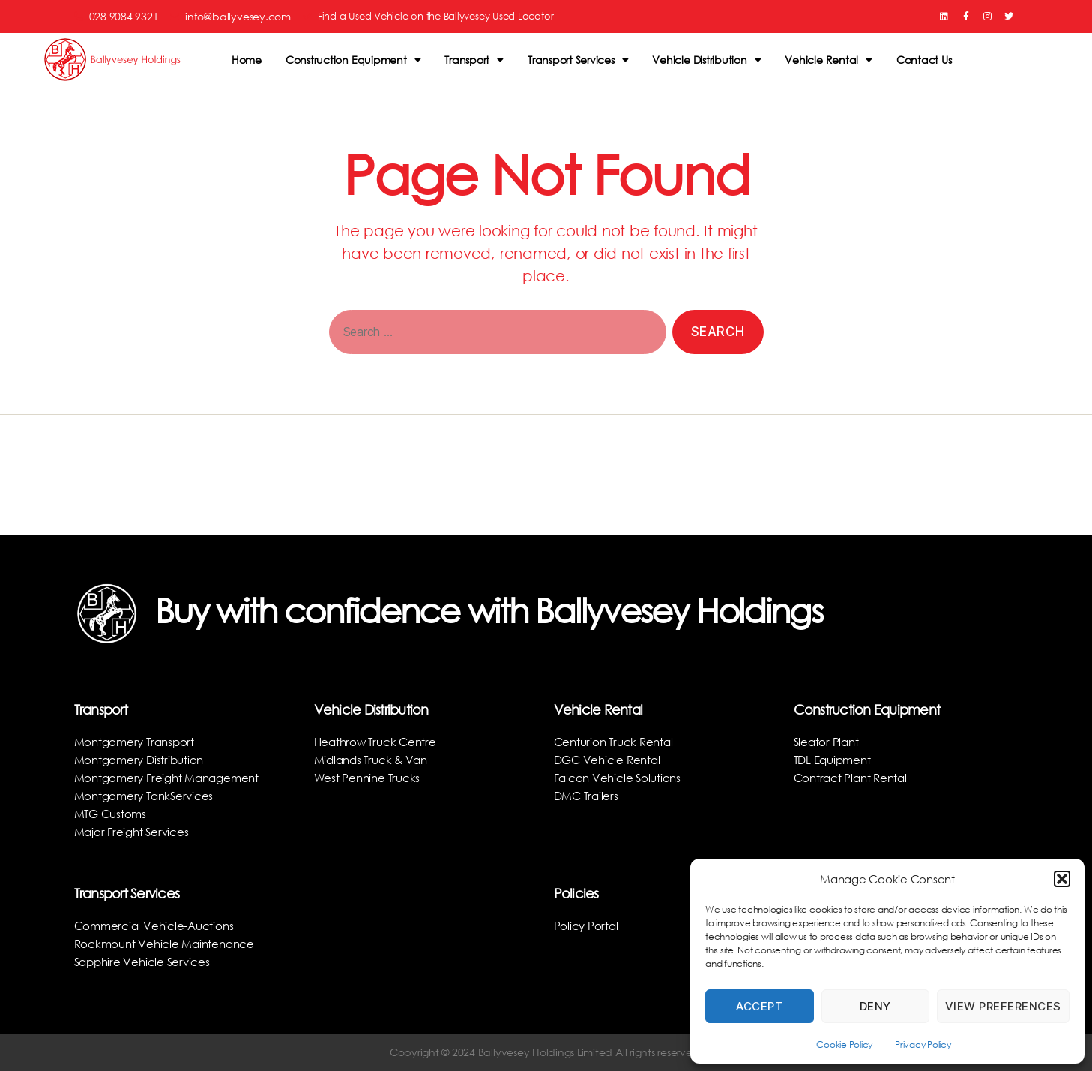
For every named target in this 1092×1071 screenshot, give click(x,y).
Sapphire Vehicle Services (145, 961)
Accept (759, 1006)
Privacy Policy (923, 1044)
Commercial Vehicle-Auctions (157, 925)
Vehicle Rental (828, 60)
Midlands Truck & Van (374, 759)
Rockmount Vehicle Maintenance (168, 943)
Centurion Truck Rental (617, 741)
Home (247, 59)
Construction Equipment (353, 60)
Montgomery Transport (137, 741)
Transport (474, 60)
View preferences (1003, 1006)
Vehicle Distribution (706, 60)
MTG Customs (112, 813)
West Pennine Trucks (369, 777)
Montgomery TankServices (147, 795)
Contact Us (924, 59)
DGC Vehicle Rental (610, 759)
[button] (1062, 879)
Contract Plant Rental (853, 777)
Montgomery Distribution (142, 759)
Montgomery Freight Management (172, 777)
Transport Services (578, 60)
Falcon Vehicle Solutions (620, 777)
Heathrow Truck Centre (378, 741)
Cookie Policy (844, 1044)
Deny (875, 1006)
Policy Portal (587, 925)
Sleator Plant (828, 741)
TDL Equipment (835, 759)
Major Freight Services (134, 831)
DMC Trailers (588, 795)
